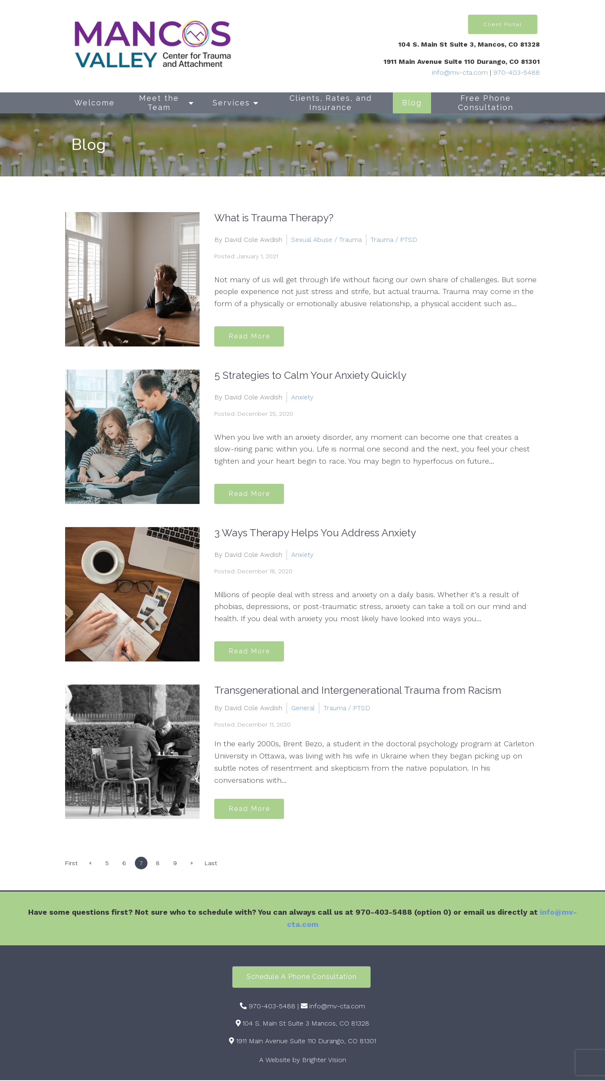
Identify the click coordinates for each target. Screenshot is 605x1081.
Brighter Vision (324, 1061)
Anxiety (302, 397)
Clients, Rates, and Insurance (330, 103)
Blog (412, 102)
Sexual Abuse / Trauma (326, 239)
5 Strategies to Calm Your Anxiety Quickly (310, 375)
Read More (250, 336)
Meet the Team (159, 103)
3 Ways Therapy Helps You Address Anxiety (315, 533)
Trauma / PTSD (394, 239)
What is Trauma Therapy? (274, 218)
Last (216, 863)
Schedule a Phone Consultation (302, 977)
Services (231, 102)
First (71, 863)
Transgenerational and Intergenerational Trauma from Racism (357, 690)
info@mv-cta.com (460, 72)
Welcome (94, 102)
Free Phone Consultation (485, 103)
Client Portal (503, 24)
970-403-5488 (516, 72)
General (303, 708)
